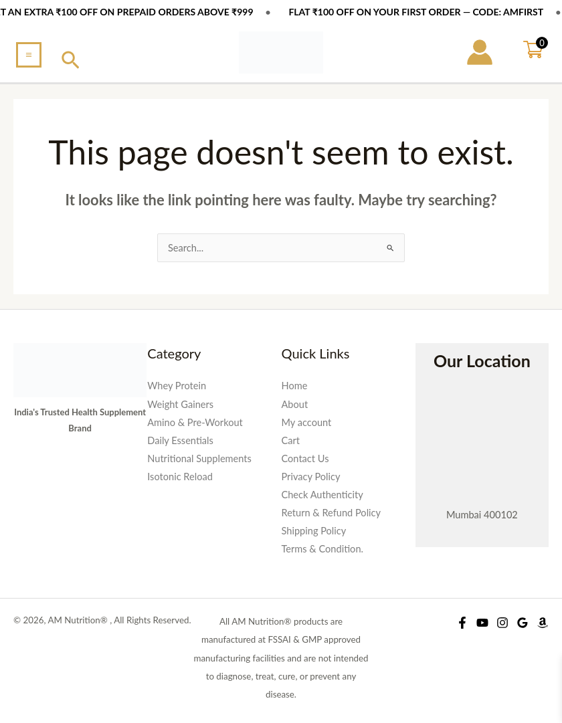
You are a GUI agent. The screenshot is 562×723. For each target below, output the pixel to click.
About (295, 404)
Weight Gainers (180, 404)
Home (295, 385)
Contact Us (305, 458)
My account (307, 422)
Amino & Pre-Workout (195, 422)
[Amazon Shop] (543, 623)
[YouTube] (482, 623)
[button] (70, 60)
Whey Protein (176, 385)
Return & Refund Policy (331, 512)
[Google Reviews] (523, 623)
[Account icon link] (479, 52)
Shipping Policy (314, 530)
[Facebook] (462, 623)
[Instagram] (502, 623)
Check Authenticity (322, 494)
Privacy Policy (311, 476)
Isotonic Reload (180, 476)
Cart (291, 440)
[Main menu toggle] (28, 55)
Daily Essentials (180, 440)
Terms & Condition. (322, 548)
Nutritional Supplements (199, 458)
